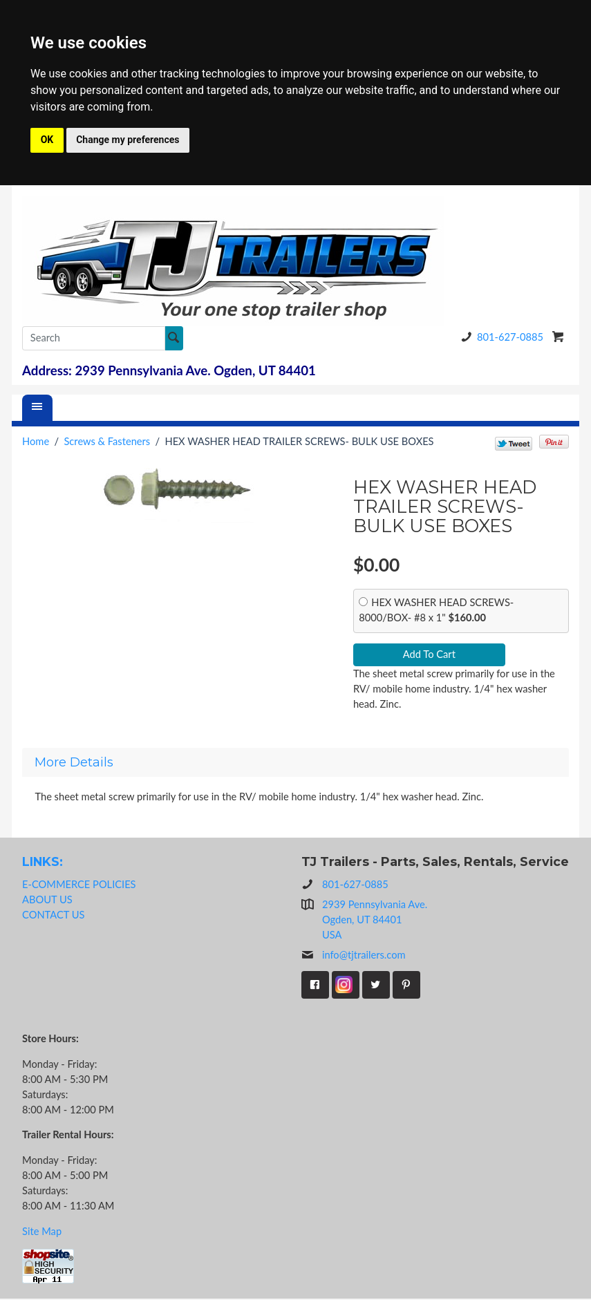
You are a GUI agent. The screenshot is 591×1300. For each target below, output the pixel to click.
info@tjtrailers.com (353, 956)
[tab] (295, 763)
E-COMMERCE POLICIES (78, 885)
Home (35, 441)
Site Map (42, 1232)
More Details (74, 763)
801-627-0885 (499, 336)
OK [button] (47, 139)
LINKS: (42, 862)
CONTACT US (53, 915)
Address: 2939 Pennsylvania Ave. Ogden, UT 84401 (169, 370)
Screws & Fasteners (107, 441)
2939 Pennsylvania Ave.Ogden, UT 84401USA (374, 921)
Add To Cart (429, 655)
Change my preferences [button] (127, 139)
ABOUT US (47, 900)
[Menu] (37, 408)
